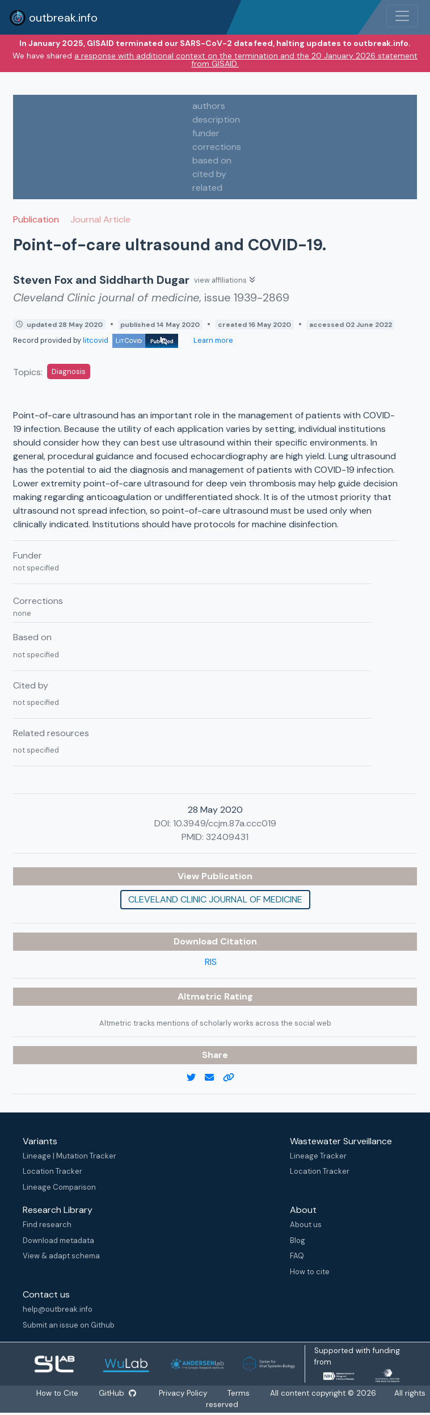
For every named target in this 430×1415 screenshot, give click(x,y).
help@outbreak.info (57, 1309)
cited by (209, 174)
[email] (214, 1078)
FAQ (297, 1256)
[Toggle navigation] (402, 16)
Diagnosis (69, 371)
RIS (211, 962)
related (207, 188)
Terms (239, 1393)
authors (208, 106)
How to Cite (58, 1393)
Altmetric (201, 996)
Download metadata (58, 1240)
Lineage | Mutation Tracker (69, 1156)
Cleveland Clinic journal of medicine (215, 899)
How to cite (310, 1272)
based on (211, 160)
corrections (216, 147)
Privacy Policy (183, 1393)
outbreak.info (53, 17)
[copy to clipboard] (233, 1078)
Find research (47, 1224)
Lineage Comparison (59, 1187)
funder (206, 133)
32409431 (227, 837)
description (216, 119)
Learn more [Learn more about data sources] (212, 340)
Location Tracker (52, 1171)
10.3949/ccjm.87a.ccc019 (224, 823)
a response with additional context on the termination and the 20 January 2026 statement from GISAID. (246, 60)
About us (306, 1224)
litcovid (130, 340)
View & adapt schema (61, 1256)
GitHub (117, 1393)
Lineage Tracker (318, 1156)
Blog (297, 1240)
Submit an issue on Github (69, 1325)
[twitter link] (196, 1078)
